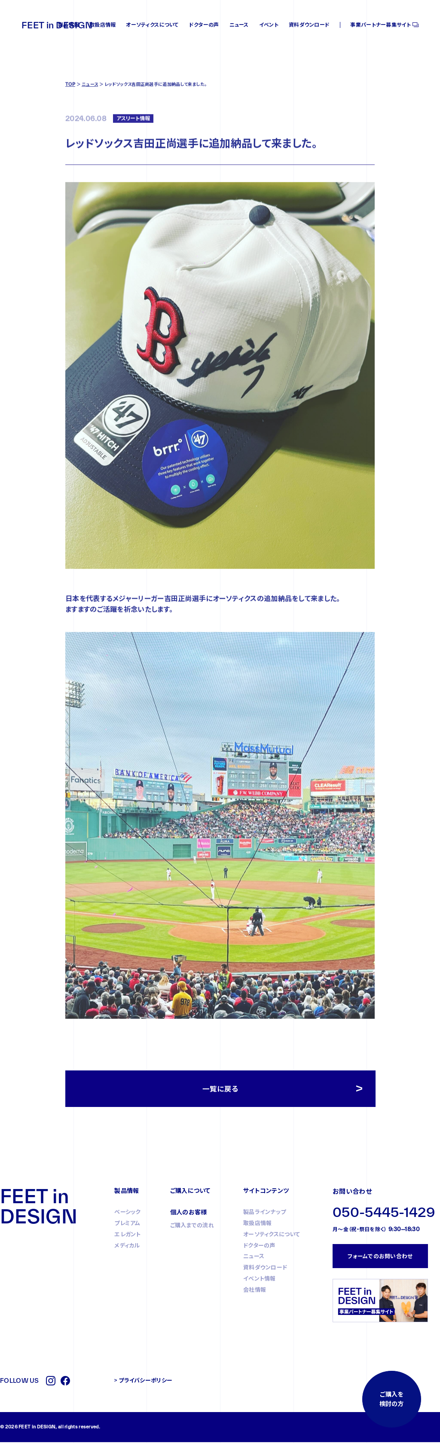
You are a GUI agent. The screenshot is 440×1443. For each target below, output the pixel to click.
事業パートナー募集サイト (380, 25)
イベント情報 (259, 1280)
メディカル (127, 1247)
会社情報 (254, 1291)
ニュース (239, 24)
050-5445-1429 (384, 1214)
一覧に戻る (220, 1089)
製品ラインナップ (264, 1213)
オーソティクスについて (152, 24)
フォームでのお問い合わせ (380, 1257)
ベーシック (127, 1213)
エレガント (127, 1235)
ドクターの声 (204, 24)
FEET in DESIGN (56, 25)
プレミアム (127, 1224)
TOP (70, 116)
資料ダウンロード (309, 24)
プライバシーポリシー (145, 1381)
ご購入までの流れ (192, 1226)
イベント (268, 24)
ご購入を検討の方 (391, 1397)
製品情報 (68, 24)
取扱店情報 (102, 24)
